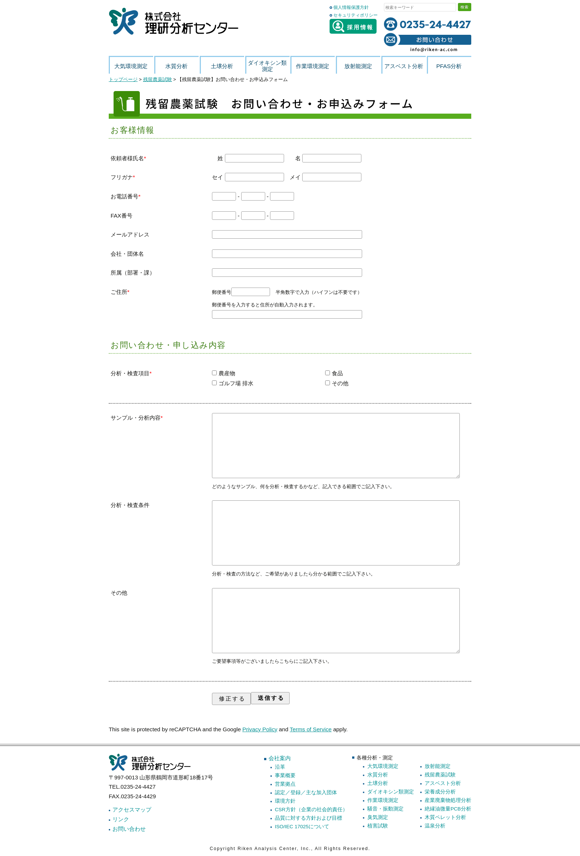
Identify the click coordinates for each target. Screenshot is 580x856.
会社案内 (280, 758)
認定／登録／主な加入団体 (306, 792)
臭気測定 (377, 817)
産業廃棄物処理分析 (448, 800)
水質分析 (377, 775)
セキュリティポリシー (355, 15)
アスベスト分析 (443, 783)
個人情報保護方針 (351, 7)
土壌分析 (377, 783)
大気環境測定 (382, 766)
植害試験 (377, 826)
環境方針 (285, 801)
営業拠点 (285, 784)
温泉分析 (435, 826)
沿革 (280, 767)
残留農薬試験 (440, 775)
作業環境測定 (382, 800)
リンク (120, 819)
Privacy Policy (259, 729)
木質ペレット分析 (445, 817)
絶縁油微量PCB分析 (448, 809)
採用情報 (353, 26)
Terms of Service (310, 729)
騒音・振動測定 (385, 809)
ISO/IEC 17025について (302, 826)
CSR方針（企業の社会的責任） (311, 809)
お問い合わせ (129, 829)
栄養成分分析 (440, 792)
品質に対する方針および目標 (308, 818)
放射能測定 (438, 766)
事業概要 (285, 775)
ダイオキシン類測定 (390, 792)
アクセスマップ (131, 809)
